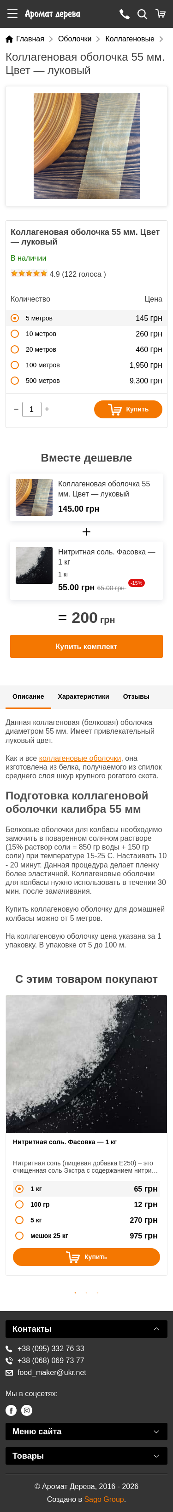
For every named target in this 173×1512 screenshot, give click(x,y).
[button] (12, 14)
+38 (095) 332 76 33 (45, 1348)
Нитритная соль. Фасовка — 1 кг (65, 1142)
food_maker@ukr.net (46, 1372)
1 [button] (75, 1291)
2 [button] (87, 1291)
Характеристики (83, 696)
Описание (28, 696)
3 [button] (98, 1291)
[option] (86, 146)
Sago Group (104, 1499)
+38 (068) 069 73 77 (45, 1360)
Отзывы (136, 696)
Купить (128, 410)
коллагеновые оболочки (80, 758)
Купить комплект (87, 646)
